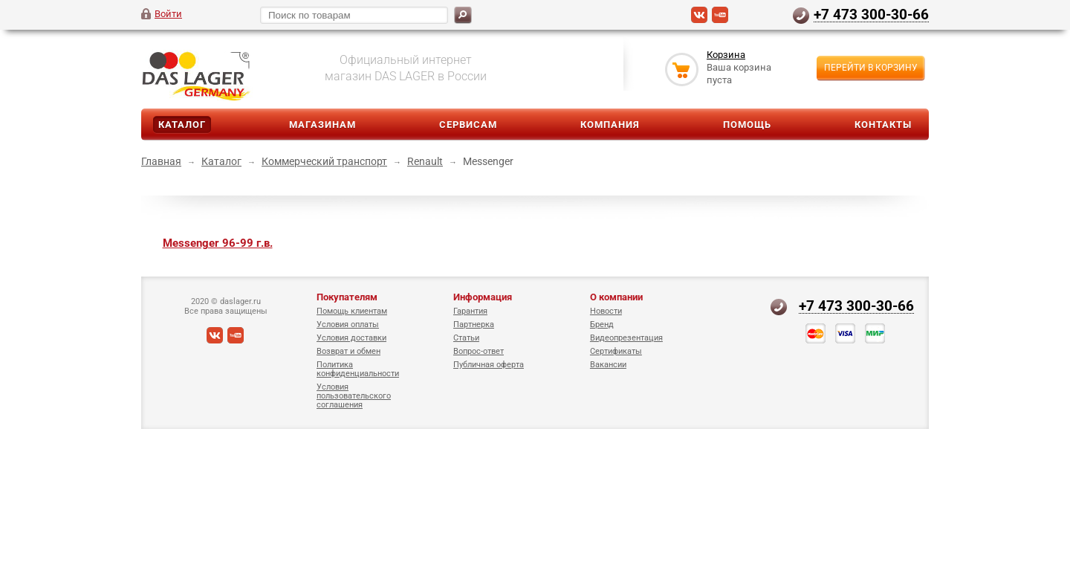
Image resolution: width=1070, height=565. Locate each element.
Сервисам (468, 124)
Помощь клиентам (352, 311)
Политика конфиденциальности (358, 369)
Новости (606, 311)
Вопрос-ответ (478, 351)
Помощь (747, 124)
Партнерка (473, 324)
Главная (161, 161)
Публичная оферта (488, 364)
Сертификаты (616, 351)
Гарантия (470, 311)
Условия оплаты (348, 324)
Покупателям (347, 297)
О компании (616, 297)
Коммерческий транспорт (324, 161)
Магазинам (322, 124)
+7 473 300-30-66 (871, 14)
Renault (425, 161)
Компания (610, 124)
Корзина (726, 54)
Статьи (466, 338)
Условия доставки (351, 338)
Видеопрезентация (626, 338)
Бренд (602, 324)
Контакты (883, 124)
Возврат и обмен (348, 351)
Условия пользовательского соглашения (354, 396)
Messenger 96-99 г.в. (218, 243)
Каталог (182, 124)
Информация (482, 297)
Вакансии (608, 364)
